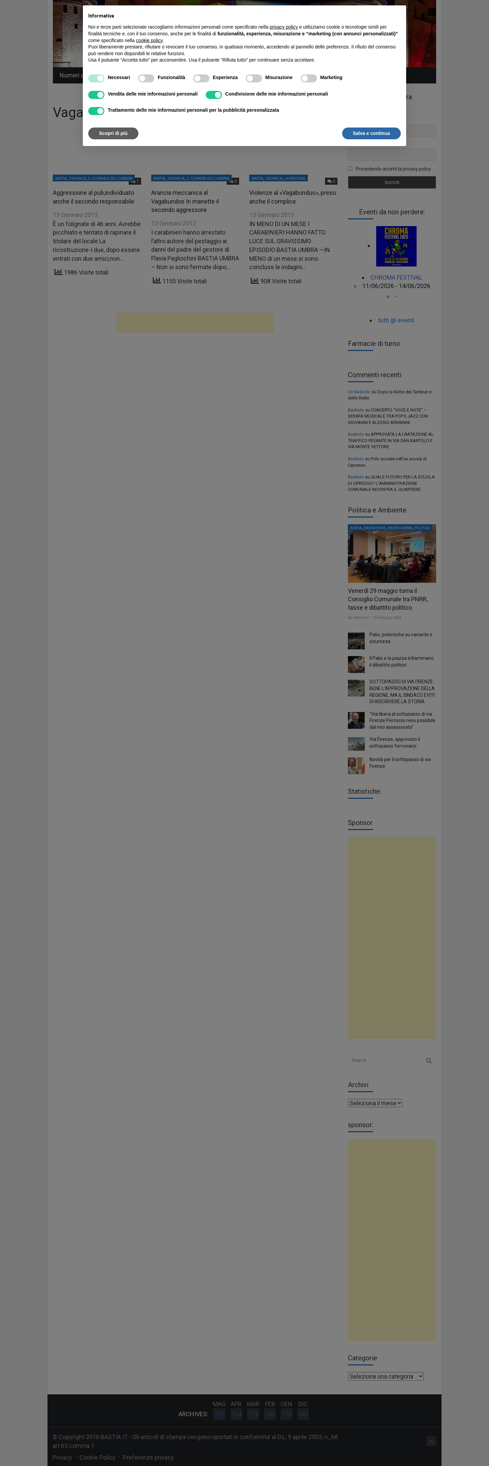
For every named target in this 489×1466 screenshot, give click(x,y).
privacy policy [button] (284, 27)
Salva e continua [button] (371, 133)
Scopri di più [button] (113, 133)
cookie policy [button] (149, 40)
